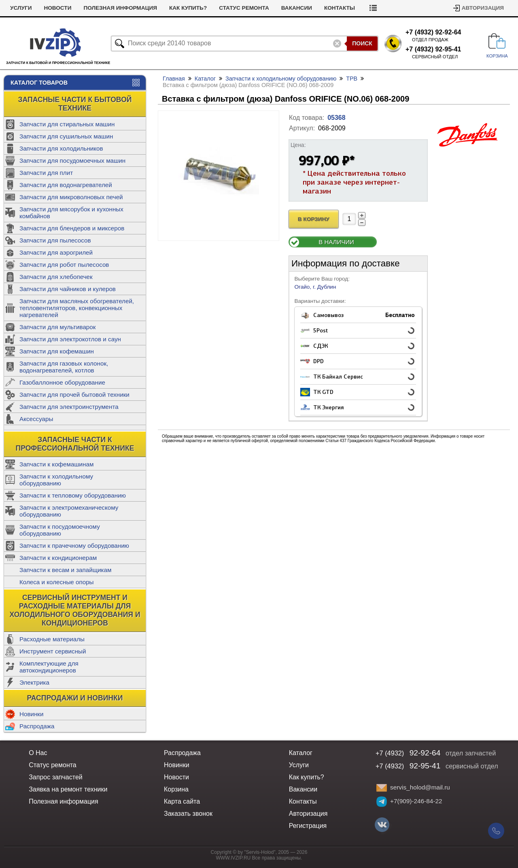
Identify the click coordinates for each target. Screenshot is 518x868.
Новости (57, 8)
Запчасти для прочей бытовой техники (74, 394)
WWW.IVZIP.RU (233, 858)
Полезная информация (120, 8)
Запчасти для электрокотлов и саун (70, 339)
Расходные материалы (52, 639)
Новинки (31, 714)
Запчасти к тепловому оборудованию (72, 495)
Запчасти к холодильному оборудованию (56, 480)
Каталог (205, 78)
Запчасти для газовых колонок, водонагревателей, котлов (63, 367)
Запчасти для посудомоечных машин (72, 160)
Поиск (362, 43)
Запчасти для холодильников (61, 148)
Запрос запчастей (56, 777)
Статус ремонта (244, 8)
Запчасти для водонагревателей (65, 184)
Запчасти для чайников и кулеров (67, 288)
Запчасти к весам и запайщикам (65, 569)
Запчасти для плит (46, 172)
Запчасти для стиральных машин (67, 124)
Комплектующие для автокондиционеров (49, 667)
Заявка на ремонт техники (68, 789)
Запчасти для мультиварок (57, 326)
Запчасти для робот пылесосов (64, 264)
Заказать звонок (188, 813)
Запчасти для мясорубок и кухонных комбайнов (71, 212)
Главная (174, 78)
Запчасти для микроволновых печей (71, 197)
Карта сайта (182, 801)
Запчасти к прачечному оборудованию (74, 545)
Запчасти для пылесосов (55, 240)
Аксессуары (36, 418)
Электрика (34, 682)
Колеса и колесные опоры (56, 582)
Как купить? (188, 8)
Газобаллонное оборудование (62, 382)
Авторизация (483, 8)
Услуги (21, 8)
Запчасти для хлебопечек (56, 276)
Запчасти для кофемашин (56, 351)
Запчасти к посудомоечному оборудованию (59, 530)
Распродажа (36, 726)
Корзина (176, 789)
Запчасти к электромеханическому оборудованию (68, 511)
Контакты (339, 8)
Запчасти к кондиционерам (58, 557)
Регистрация (308, 825)
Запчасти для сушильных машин (66, 136)
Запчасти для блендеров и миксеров (71, 228)
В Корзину (313, 219)
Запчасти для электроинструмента (69, 406)
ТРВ (351, 78)
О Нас (38, 752)
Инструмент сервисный (52, 651)
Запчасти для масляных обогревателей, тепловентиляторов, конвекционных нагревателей (76, 308)
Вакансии (296, 8)
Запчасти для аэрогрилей (56, 252)
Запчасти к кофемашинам (56, 464)
